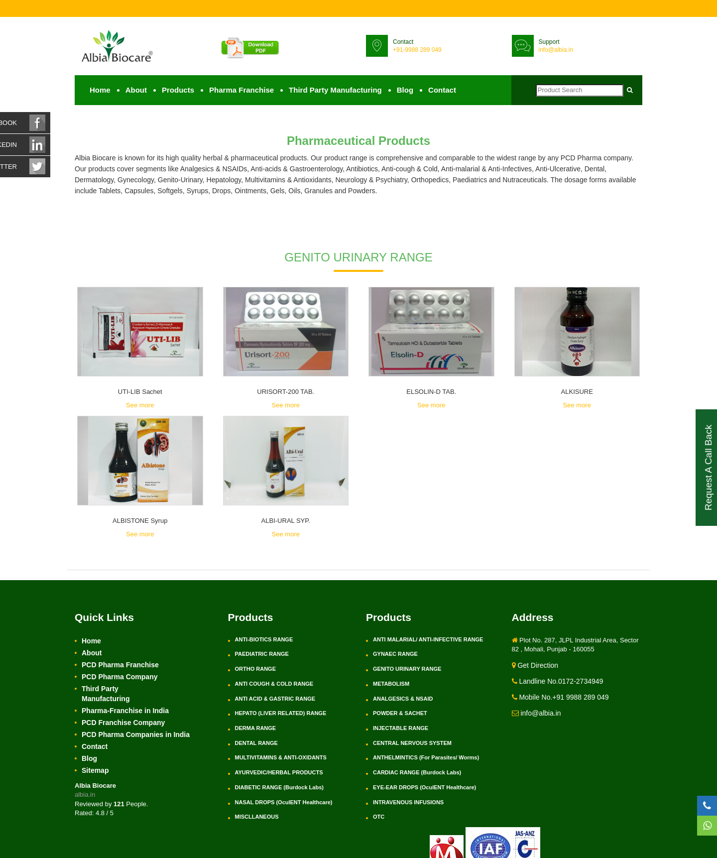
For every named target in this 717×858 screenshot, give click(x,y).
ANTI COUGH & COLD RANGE (274, 684)
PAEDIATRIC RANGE (262, 654)
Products (178, 90)
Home (100, 90)
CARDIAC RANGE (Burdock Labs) (417, 772)
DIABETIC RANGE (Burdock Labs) (279, 787)
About (136, 90)
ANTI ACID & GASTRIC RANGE (275, 699)
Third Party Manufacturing (335, 90)
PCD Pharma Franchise (120, 665)
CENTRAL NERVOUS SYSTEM (412, 743)
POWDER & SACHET (400, 713)
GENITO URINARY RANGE (407, 669)
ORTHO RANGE (255, 669)
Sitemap (95, 770)
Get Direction (535, 665)
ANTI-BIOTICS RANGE (264, 639)
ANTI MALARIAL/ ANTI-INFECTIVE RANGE (428, 639)
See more (140, 405)
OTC (378, 817)
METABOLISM (391, 684)
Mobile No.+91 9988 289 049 (560, 697)
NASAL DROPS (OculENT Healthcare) (284, 802)
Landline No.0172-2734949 (557, 681)
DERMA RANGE (255, 728)
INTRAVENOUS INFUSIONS (408, 802)
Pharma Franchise (241, 90)
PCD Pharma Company (119, 677)
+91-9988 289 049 (417, 49)
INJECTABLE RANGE (400, 728)
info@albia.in (556, 49)
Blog (405, 90)
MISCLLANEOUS (257, 817)
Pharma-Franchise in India (125, 711)
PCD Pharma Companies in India (136, 734)
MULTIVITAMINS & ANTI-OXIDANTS (281, 757)
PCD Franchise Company (123, 723)
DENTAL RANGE (256, 743)
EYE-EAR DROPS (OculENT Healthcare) (424, 787)
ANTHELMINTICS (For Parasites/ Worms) (426, 757)
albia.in (85, 794)
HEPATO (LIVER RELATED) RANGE (281, 713)
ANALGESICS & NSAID (403, 699)
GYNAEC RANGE (395, 654)
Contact (442, 90)
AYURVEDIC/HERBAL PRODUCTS (279, 772)
